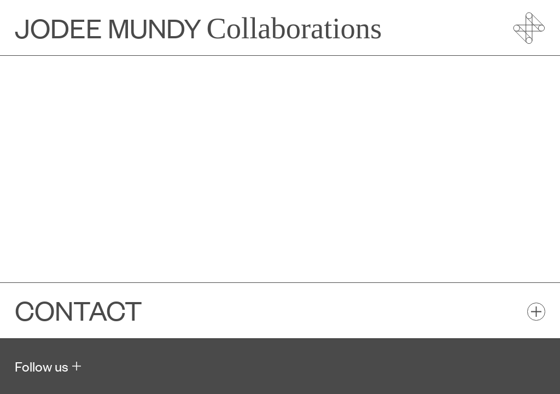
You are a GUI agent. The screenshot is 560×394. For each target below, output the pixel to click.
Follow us (41, 365)
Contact (78, 310)
